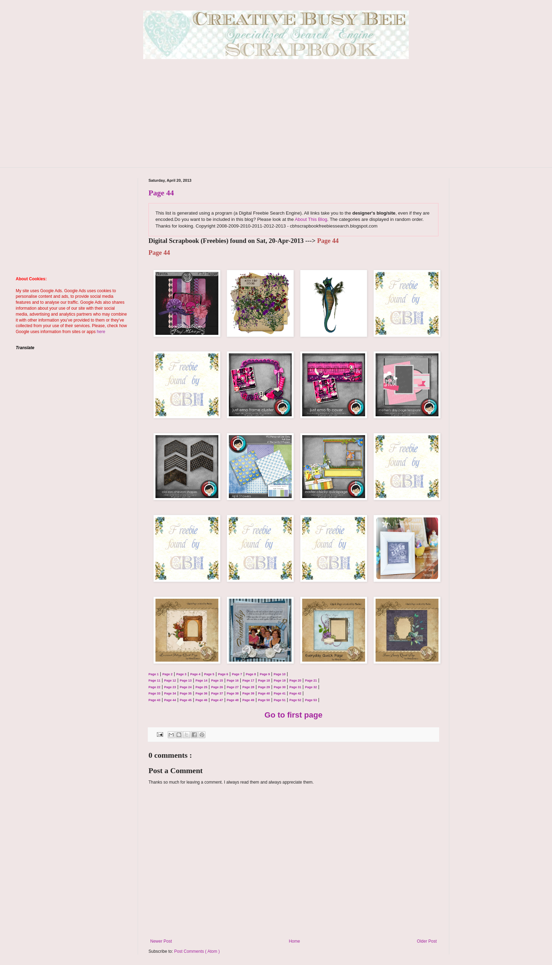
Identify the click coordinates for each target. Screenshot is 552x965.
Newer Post (161, 941)
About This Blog (311, 219)
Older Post (427, 941)
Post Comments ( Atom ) (197, 951)
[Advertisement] (276, 118)
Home (294, 941)
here (101, 331)
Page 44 (161, 192)
